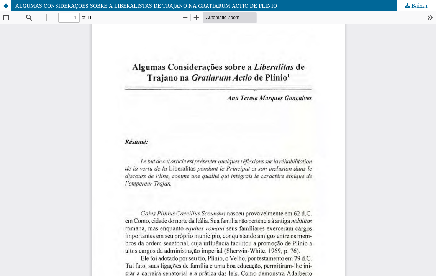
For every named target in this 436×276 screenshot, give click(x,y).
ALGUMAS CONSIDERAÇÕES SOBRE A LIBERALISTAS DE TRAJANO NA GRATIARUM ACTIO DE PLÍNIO (146, 5)
